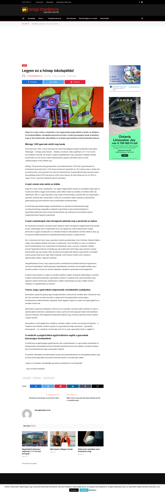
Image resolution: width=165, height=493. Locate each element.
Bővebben (92, 490)
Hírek (40, 18)
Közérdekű (104, 18)
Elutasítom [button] (84, 490)
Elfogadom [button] (74, 490)
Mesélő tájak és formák (88, 18)
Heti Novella (71, 18)
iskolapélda (27, 378)
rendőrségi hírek (48, 378)
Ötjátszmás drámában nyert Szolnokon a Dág (89, 450)
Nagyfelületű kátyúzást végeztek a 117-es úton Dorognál (31, 451)
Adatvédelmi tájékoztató (63, 2)
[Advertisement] (82, 45)
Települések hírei (54, 18)
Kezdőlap (31, 18)
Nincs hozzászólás (59, 76)
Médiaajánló (50, 2)
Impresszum (39, 2)
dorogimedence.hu (35, 76)
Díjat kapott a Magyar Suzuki (61, 449)
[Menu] (23, 18)
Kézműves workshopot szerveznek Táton (44, 398)
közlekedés (37, 378)
